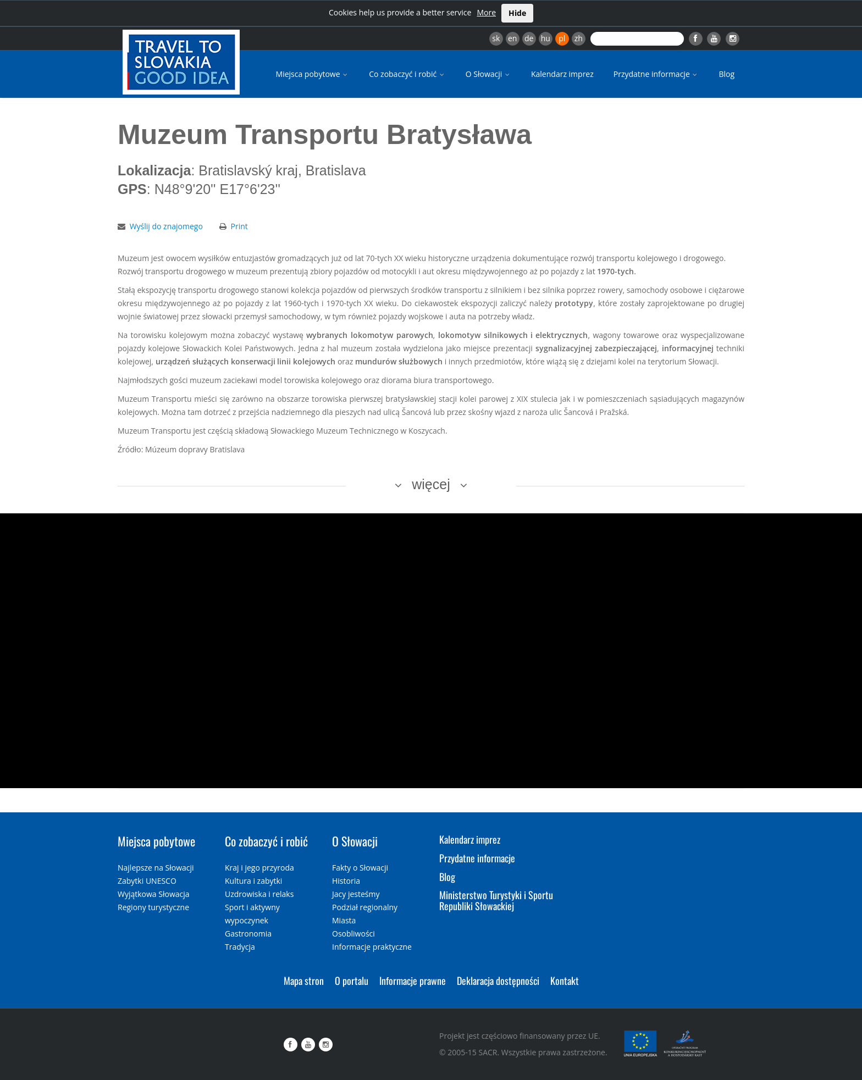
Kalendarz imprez (562, 74)
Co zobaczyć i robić (407, 74)
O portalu (351, 980)
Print (239, 226)
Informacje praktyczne (372, 946)
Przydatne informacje (656, 74)
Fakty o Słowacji (360, 867)
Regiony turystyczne (153, 907)
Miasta (344, 920)
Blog (726, 74)
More (486, 12)
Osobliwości (353, 933)
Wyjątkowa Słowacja (154, 894)
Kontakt (564, 980)
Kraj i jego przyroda (259, 867)
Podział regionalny (364, 907)
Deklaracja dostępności (498, 980)
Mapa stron (304, 980)
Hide (517, 13)
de (528, 38)
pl (562, 38)
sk (496, 38)
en (512, 38)
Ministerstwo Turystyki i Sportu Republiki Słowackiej (496, 900)
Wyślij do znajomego (166, 226)
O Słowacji (488, 74)
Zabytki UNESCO (147, 881)
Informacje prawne (412, 980)
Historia (346, 881)
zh (578, 38)
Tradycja (240, 946)
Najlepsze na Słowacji (156, 867)
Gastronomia (248, 933)
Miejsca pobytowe (313, 74)
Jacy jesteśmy (355, 894)
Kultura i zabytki (253, 881)
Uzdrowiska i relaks (259, 894)
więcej (431, 484)
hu (545, 38)
